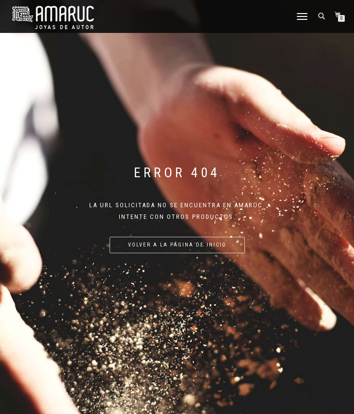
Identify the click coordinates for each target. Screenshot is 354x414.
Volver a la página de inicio (177, 245)
